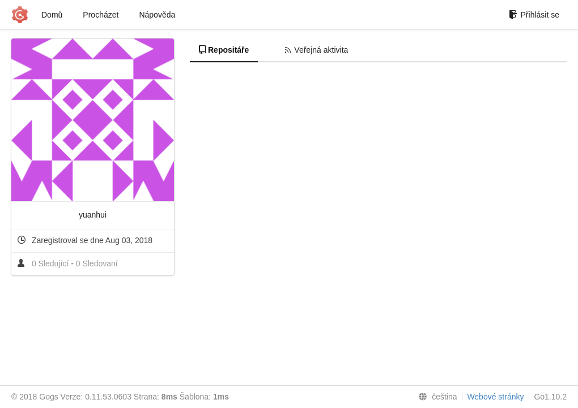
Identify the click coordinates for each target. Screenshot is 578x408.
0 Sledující (51, 263)
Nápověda (157, 14)
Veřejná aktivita (316, 49)
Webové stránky (495, 396)
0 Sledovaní (97, 263)
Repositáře (224, 49)
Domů (51, 14)
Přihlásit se (534, 14)
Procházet (100, 14)
